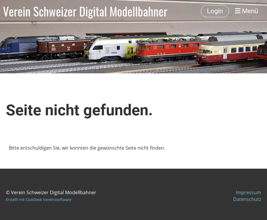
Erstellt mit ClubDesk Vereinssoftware (38, 199)
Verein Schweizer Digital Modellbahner (85, 11)
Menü (246, 11)
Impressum (248, 192)
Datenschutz (247, 199)
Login (215, 11)
